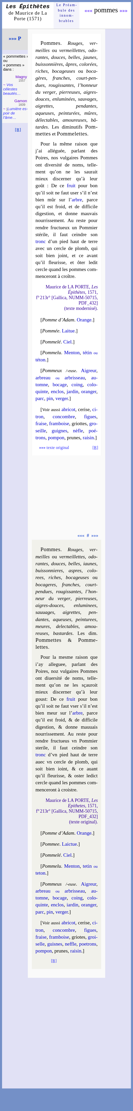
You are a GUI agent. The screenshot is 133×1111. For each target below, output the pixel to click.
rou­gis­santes (61, 85)
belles (74, 57)
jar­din (72, 391)
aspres (75, 570)
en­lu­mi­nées (63, 99)
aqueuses (44, 113)
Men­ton (72, 352)
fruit (71, 185)
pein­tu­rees (86, 619)
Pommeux (52, 370)
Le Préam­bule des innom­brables (66, 13)
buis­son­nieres (49, 570)
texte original (54, 447)
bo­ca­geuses (63, 71)
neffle (71, 944)
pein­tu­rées (69, 113)
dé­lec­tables (46, 120)
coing (76, 384)
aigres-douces (49, 605)
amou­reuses (74, 120)
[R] (18, 129)
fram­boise (59, 423)
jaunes (89, 57)
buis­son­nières (49, 64)
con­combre (64, 416)
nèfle (78, 430)
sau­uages (44, 612)
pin (50, 398)
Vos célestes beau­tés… (12, 89)
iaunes (89, 563)
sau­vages (87, 99)
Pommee (50, 844)
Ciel (67, 341)
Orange (84, 319)
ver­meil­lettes (72, 50)
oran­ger (88, 391)
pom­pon (56, 437)
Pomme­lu (51, 352)
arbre (77, 199)
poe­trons (87, 944)
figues (90, 416)
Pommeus (52, 884)
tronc (40, 241)
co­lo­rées (87, 64)
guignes (59, 430)
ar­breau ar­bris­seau (60, 377)
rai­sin (88, 437)
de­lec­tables (67, 626)
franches (61, 78)
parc (39, 398)
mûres (90, 113)
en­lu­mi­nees (85, 605)
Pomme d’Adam (58, 319)
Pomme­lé (51, 341)
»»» (124, 10)
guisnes (54, 944)
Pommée (50, 330)
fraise (40, 423)
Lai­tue (68, 330)
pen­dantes (86, 106)
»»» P (15, 38)
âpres (70, 64)
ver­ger (61, 398)
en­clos (57, 391)
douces (58, 57)
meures (42, 626)
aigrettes (44, 106)
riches (41, 71)
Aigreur (88, 370)
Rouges (75, 43)
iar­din (72, 904)
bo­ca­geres (45, 584)
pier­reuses (69, 92)
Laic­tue (69, 844)
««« (89, 10)
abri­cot (68, 409)
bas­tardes (62, 633)
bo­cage (60, 384)
